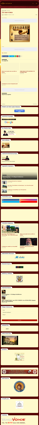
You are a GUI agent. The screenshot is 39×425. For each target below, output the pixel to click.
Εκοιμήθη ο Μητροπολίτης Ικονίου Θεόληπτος (27, 247)
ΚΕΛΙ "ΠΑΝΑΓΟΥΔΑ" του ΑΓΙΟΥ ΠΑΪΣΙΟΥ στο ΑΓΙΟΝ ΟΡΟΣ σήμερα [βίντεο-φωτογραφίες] (18, 301)
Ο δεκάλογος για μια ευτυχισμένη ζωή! (10, 83)
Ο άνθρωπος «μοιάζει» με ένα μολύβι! (9, 246)
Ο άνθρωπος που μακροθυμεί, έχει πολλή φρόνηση (17, 189)
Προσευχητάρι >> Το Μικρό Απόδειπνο (13, 176)
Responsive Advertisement (19, 20)
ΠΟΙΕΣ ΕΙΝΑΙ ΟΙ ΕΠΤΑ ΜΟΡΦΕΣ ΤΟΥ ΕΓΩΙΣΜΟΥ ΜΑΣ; (27, 72)
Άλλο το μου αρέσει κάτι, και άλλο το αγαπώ (9, 72)
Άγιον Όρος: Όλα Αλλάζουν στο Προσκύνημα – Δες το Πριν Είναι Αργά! (20, 185)
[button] (1, 3)
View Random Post (19, 111)
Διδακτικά (8, 10)
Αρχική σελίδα (4, 10)
